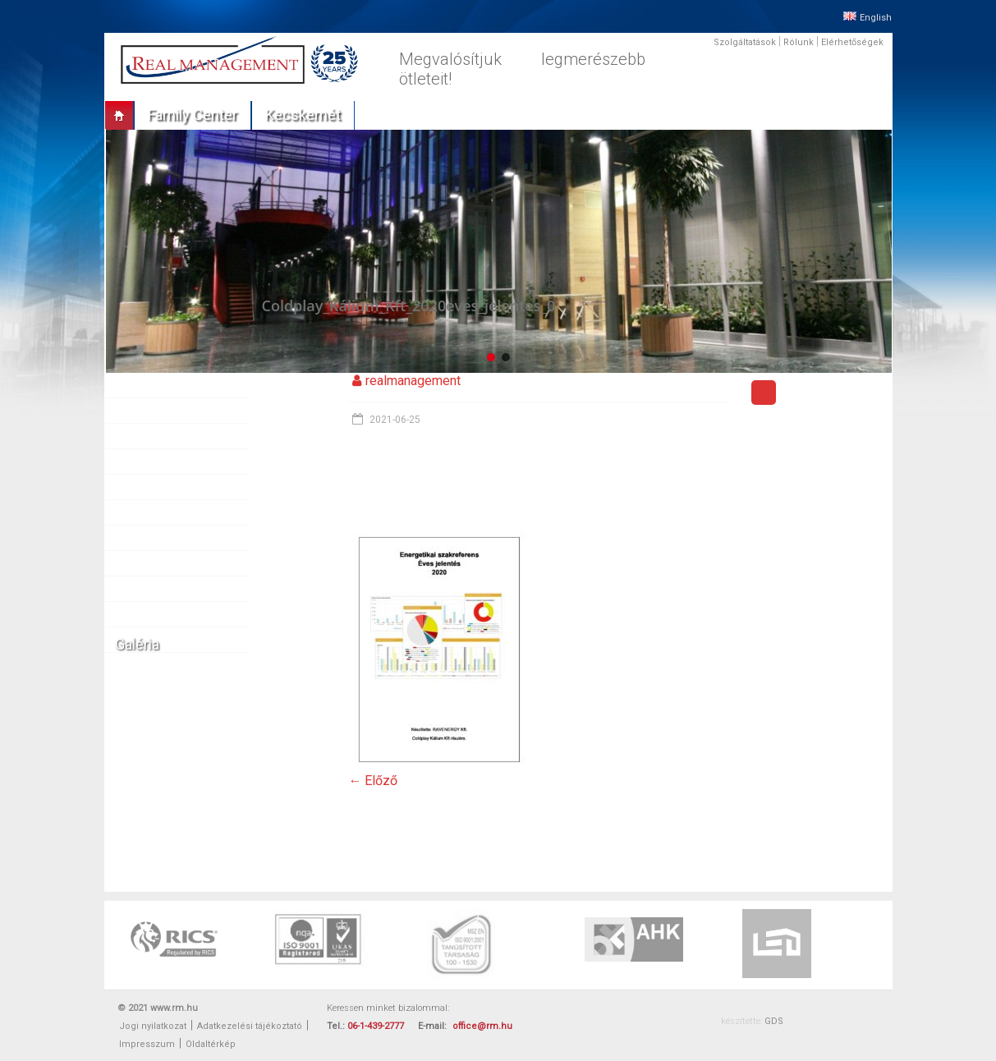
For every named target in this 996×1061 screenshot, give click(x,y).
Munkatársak (154, 538)
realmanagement (413, 380)
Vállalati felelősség (169, 589)
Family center (192, 114)
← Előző (372, 780)
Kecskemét (303, 114)
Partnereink (151, 487)
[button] (491, 357)
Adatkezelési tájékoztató (249, 1026)
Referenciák (152, 461)
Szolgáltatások (745, 42)
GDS (773, 1021)
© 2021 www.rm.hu (157, 1008)
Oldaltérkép (211, 1044)
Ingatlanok (148, 436)
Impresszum (147, 1044)
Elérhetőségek (852, 42)
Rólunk (798, 42)
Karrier (139, 563)
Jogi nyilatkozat (152, 1026)
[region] (498, 251)
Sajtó (136, 512)
